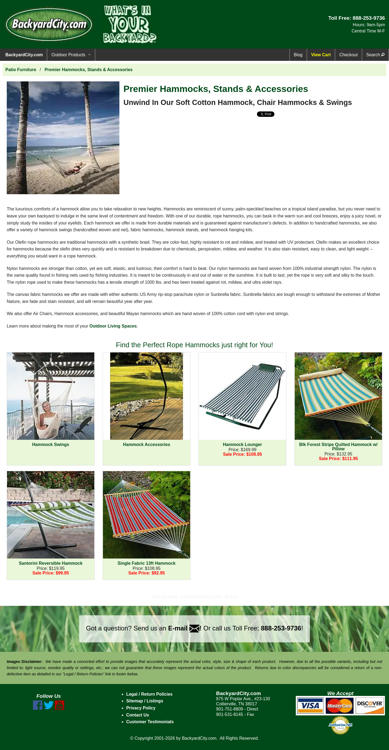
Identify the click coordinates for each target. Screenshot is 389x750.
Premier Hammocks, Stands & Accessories (89, 69)
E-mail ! (185, 628)
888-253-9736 (369, 18)
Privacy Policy (141, 708)
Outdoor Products (68, 54)
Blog (298, 54)
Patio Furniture (20, 69)
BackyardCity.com (24, 54)
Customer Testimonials (150, 721)
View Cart (321, 54)
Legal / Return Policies (149, 694)
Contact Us (137, 715)
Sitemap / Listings (144, 701)
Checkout (348, 54)
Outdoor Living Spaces (113, 326)
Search (375, 54)
